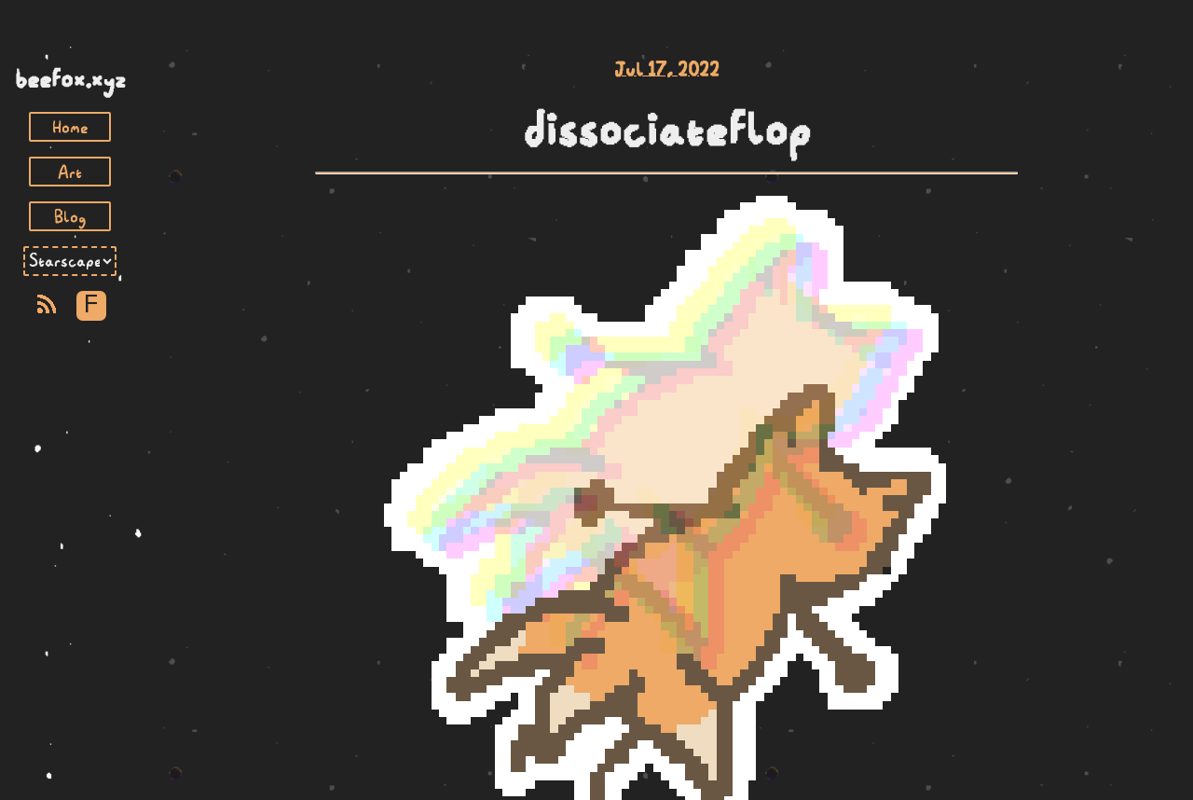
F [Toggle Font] (91, 305)
